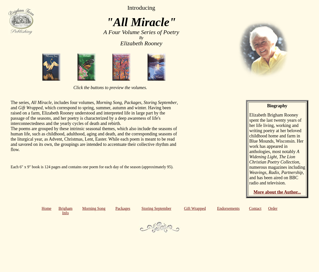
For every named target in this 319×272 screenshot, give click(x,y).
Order (272, 208)
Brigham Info (66, 210)
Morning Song (93, 208)
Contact (255, 208)
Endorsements (228, 208)
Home (46, 208)
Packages (122, 208)
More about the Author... (277, 192)
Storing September (156, 208)
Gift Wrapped (195, 208)
